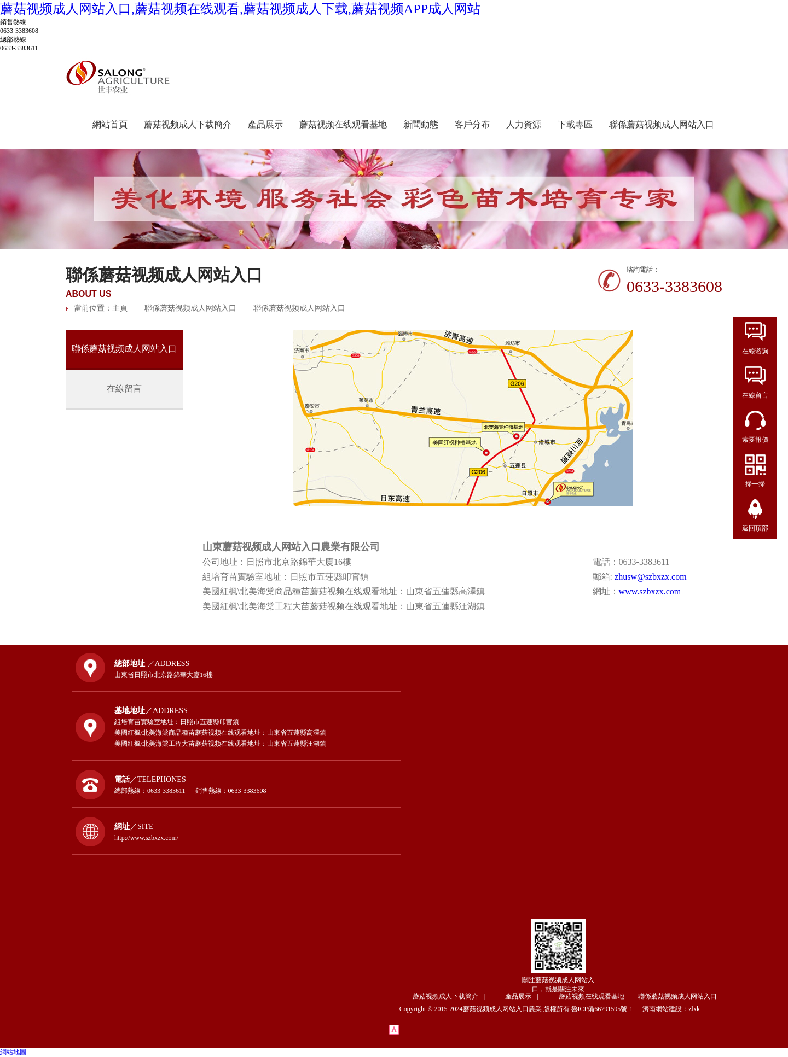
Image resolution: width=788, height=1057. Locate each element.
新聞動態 (420, 124)
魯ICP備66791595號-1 (606, 1009)
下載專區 (575, 124)
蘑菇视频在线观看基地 (343, 124)
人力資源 (523, 124)
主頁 (120, 308)
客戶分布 (472, 124)
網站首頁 (110, 124)
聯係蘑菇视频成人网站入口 (661, 124)
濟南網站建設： (665, 1009)
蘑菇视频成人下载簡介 (187, 124)
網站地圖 (13, 1052)
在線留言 (124, 388)
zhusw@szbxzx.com (651, 576)
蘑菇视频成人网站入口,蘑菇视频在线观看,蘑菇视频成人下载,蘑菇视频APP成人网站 (240, 9)
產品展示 (265, 124)
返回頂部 (755, 528)
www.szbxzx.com (650, 591)
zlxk (694, 1009)
